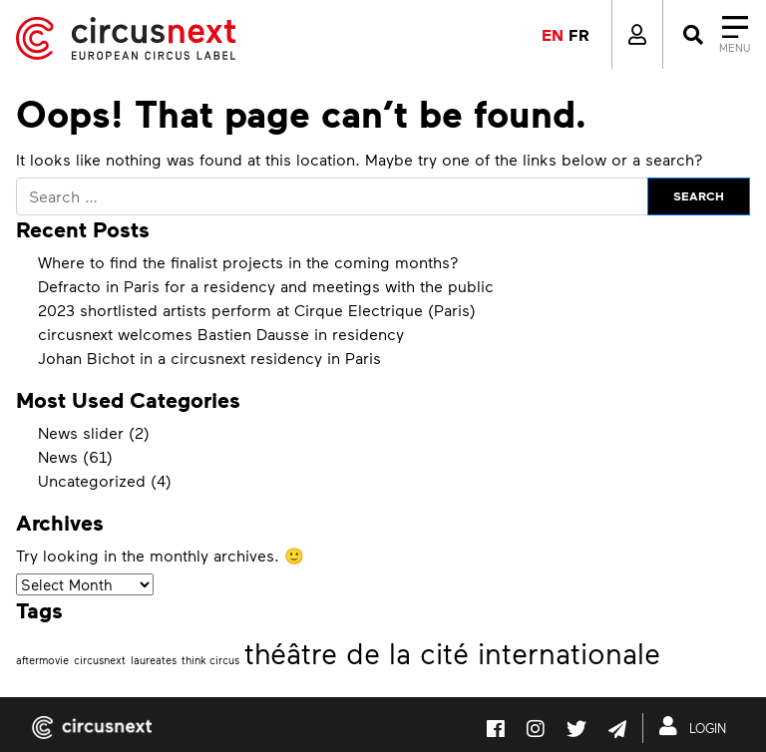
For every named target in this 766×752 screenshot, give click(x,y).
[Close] (714, 35)
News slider (81, 432)
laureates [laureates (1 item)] (154, 659)
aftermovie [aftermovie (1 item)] (42, 659)
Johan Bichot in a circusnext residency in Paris (209, 357)
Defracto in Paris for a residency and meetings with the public (266, 285)
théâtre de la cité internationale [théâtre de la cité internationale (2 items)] (452, 652)
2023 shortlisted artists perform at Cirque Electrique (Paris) (257, 309)
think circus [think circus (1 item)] (210, 659)
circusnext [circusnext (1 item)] (100, 659)
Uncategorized (92, 480)
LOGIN (696, 726)
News (58, 456)
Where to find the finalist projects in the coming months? (248, 261)
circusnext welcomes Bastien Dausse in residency (221, 333)
